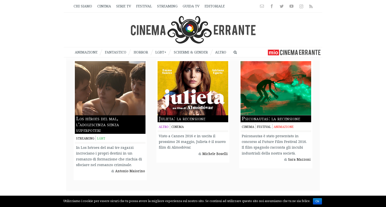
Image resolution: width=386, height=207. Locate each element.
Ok (317, 201)
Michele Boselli (215, 154)
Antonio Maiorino (130, 171)
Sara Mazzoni (299, 159)
